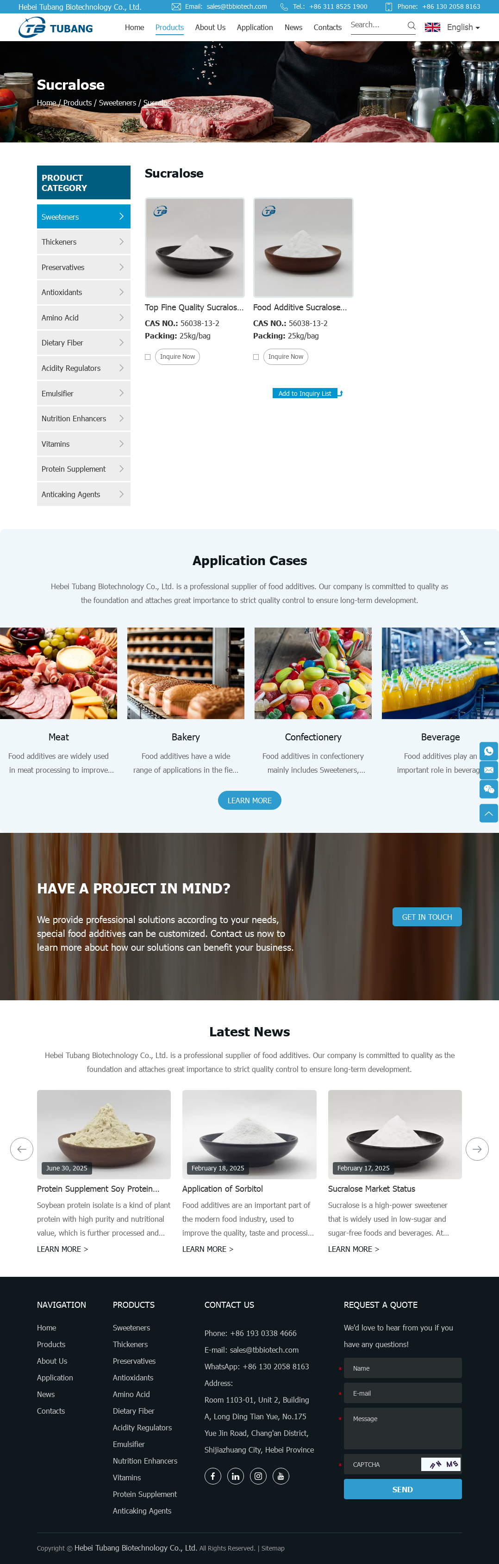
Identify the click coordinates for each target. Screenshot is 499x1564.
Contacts (328, 27)
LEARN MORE (250, 800)
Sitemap (273, 1548)
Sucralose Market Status (371, 1188)
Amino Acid (84, 318)
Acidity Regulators (84, 368)
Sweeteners (117, 102)
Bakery (186, 736)
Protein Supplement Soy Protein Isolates (95, 1193)
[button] (21, 1149)
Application (255, 27)
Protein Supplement (84, 469)
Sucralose (159, 102)
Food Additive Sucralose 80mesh (296, 312)
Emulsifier (84, 393)
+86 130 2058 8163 (276, 1366)
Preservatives (84, 267)
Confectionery (313, 736)
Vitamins (84, 444)
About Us (210, 27)
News (293, 27)
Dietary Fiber (84, 343)
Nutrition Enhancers (84, 418)
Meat (59, 736)
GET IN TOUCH (427, 916)
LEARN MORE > (63, 1248)
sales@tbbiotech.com (237, 6)
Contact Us (229, 1305)
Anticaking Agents (84, 494)
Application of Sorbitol (222, 1188)
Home (134, 27)
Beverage (440, 736)
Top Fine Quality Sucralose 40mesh (193, 312)
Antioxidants (84, 292)
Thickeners (84, 242)
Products (170, 27)
